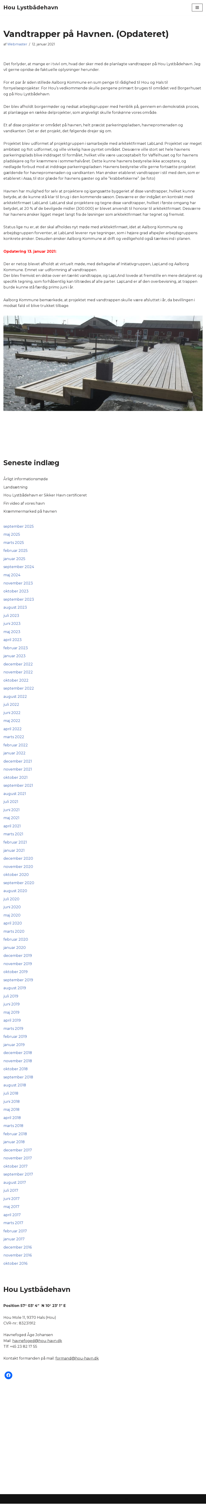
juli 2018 (10, 1095)
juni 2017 (11, 1201)
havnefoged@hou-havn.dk (37, 1343)
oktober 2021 (15, 778)
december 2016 (17, 1249)
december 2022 (18, 665)
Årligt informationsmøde (25, 480)
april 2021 (12, 827)
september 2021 (18, 787)
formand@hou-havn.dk (77, 1360)
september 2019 (18, 981)
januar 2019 (14, 1046)
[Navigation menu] (197, 7)
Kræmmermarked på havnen (30, 512)
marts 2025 (13, 543)
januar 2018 (14, 1144)
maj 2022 (11, 722)
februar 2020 (15, 941)
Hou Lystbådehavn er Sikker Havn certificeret (45, 496)
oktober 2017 (15, 1168)
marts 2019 (13, 1030)
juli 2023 (11, 616)
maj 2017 (11, 1209)
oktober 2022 (16, 681)
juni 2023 (12, 624)
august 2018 (14, 1087)
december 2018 (17, 1054)
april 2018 (12, 1119)
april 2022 (12, 730)
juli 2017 (10, 1193)
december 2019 (17, 957)
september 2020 (18, 884)
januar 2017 (14, 1241)
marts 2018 (13, 1128)
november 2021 (17, 771)
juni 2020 (12, 908)
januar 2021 (14, 852)
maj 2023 (11, 633)
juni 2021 (11, 811)
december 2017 (17, 1152)
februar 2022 (15, 746)
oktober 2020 (16, 876)
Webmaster (17, 44)
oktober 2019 (15, 973)
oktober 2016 (15, 1266)
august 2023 (15, 608)
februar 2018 (15, 1136)
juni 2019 (11, 1006)
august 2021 (14, 795)
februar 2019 (15, 1038)
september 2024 (18, 568)
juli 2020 (11, 900)
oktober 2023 (16, 592)
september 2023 (18, 600)
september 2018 (18, 1079)
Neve (82, 1501)
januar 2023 (14, 657)
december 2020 (18, 860)
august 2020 (15, 892)
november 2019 (17, 965)
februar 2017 (15, 1233)
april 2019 (12, 1022)
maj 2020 (12, 916)
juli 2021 (10, 803)
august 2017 (14, 1184)
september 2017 (18, 1176)
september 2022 (18, 689)
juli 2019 (10, 998)
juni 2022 (12, 714)
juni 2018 (11, 1103)
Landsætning (15, 488)
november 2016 (17, 1257)
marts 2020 (13, 933)
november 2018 (17, 1063)
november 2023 (18, 584)
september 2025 (18, 527)
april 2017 (12, 1217)
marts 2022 (13, 738)
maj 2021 (11, 819)
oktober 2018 (15, 1071)
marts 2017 (13, 1225)
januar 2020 (14, 949)
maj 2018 (11, 1111)
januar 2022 (14, 754)
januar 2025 (14, 559)
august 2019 (14, 990)
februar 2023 (15, 649)
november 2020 (18, 868)
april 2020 (12, 925)
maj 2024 (11, 576)
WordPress (118, 1501)
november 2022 (18, 673)
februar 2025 (15, 551)
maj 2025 (11, 535)
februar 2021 (15, 843)
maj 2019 (11, 1014)
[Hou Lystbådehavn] (30, 7)
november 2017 (17, 1160)
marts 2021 (13, 835)
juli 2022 (11, 706)
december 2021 (17, 762)
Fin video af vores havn (24, 504)
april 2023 (12, 641)
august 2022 (15, 697)
